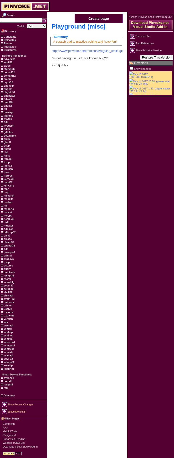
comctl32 (9, 72)
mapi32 (8, 182)
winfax (7, 328)
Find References (144, 43)
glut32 (7, 142)
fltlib (6, 122)
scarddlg (8, 282)
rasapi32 (8, 275)
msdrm (7, 202)
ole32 (6, 235)
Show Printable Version (148, 50)
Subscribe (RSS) (16, 411)
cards (6, 65)
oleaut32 (8, 242)
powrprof (9, 252)
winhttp (8, 332)
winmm (8, 338)
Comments (9, 423)
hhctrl (7, 149)
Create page (98, 18)
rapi (6, 387)
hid (5, 152)
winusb (8, 352)
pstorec (8, 265)
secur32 (8, 285)
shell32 (7, 292)
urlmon (7, 305)
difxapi (7, 99)
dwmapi (8, 112)
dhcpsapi (9, 95)
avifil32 (7, 62)
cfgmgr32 (9, 69)
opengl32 (9, 245)
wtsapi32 (9, 362)
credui (7, 79)
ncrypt (7, 215)
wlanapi (8, 355)
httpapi (7, 159)
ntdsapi (8, 225)
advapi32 (9, 59)
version (8, 318)
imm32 (7, 165)
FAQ (5, 427)
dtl (5, 109)
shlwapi (8, 295)
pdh (6, 248)
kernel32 (8, 178)
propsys (8, 258)
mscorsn (8, 195)
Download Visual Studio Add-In (20, 446)
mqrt (6, 192)
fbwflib (7, 119)
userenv (8, 312)
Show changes (142, 68)
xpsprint (8, 368)
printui (7, 255)
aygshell (8, 377)
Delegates (9, 40)
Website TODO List (14, 442)
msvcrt (7, 212)
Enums (7, 43)
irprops (8, 175)
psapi (6, 262)
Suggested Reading (14, 439)
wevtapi (8, 325)
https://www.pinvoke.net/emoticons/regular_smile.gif (87, 51)
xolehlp (8, 365)
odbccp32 (9, 232)
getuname (9, 135)
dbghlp (7, 89)
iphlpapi (8, 168)
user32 (7, 308)
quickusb (9, 272)
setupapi (8, 288)
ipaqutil (8, 384)
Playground (9, 435)
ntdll (6, 222)
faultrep (8, 115)
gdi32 (6, 129)
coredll (7, 381)
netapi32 (8, 218)
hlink (6, 155)
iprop (6, 172)
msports (8, 208)
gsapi (6, 145)
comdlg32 (9, 75)
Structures (9, 50)
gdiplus (8, 132)
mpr (6, 188)
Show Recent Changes (20, 404)
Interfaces (9, 46)
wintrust (8, 348)
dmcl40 (8, 102)
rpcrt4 (7, 278)
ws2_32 (8, 358)
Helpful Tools (10, 431)
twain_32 (9, 298)
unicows (8, 302)
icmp (6, 162)
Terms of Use (142, 36)
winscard (9, 342)
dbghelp (8, 85)
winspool (9, 345)
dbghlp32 (9, 92)
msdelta (8, 198)
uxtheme (8, 315)
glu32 (6, 139)
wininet (8, 335)
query (7, 268)
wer (5, 322)
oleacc (7, 238)
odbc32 (8, 228)
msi (5, 205)
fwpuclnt (8, 125)
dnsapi (7, 105)
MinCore (8, 185)
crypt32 (8, 82)
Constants (9, 36)
